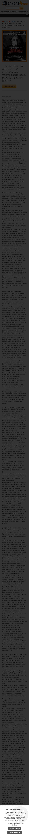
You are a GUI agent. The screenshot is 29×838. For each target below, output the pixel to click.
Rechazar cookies (14, 832)
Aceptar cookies (14, 828)
